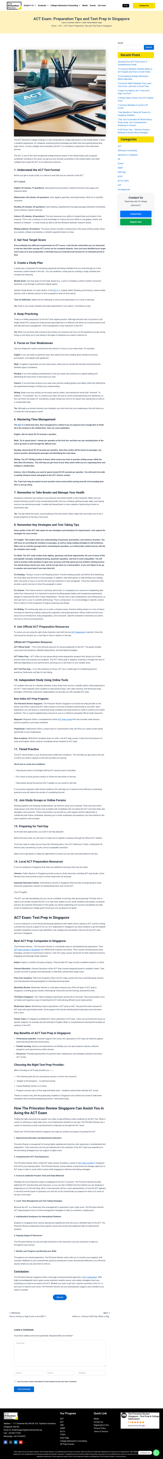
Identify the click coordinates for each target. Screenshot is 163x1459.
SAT (119, 185)
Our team (102, 5)
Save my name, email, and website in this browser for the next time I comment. (47, 1382)
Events (93, 5)
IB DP (120, 176)
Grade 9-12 (30, 5)
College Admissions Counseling (65, 5)
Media (85, 5)
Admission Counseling (127, 150)
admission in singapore (128, 155)
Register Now (136, 222)
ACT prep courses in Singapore (27, 950)
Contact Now (135, 214)
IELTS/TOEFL (123, 181)
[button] (30, 5)
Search (120, 43)
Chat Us (59, 1297)
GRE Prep (122, 172)
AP (119, 159)
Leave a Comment (68, 22)
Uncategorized (124, 189)
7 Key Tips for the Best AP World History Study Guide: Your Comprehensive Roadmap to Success (135, 122)
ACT (55, 290)
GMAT (120, 168)
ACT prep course (65, 719)
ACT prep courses (85, 1163)
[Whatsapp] (156, 1452)
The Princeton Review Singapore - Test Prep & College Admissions (143, 1416)
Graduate (43, 5)
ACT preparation (78, 632)
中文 (126, 5)
